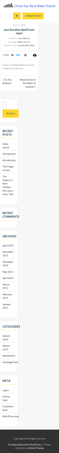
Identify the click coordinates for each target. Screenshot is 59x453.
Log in (6, 390)
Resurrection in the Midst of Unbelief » (28, 83)
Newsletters (9, 355)
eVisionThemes (36, 448)
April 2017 (8, 245)
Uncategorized (10, 362)
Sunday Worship (26, 45)
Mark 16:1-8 (24, 42)
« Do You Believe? (7, 81)
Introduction (9, 153)
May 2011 (8, 271)
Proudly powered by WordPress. (25, 444)
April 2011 (8, 278)
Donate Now (33, 15)
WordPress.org (11, 416)
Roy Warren (24, 38)
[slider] (3, 55)
